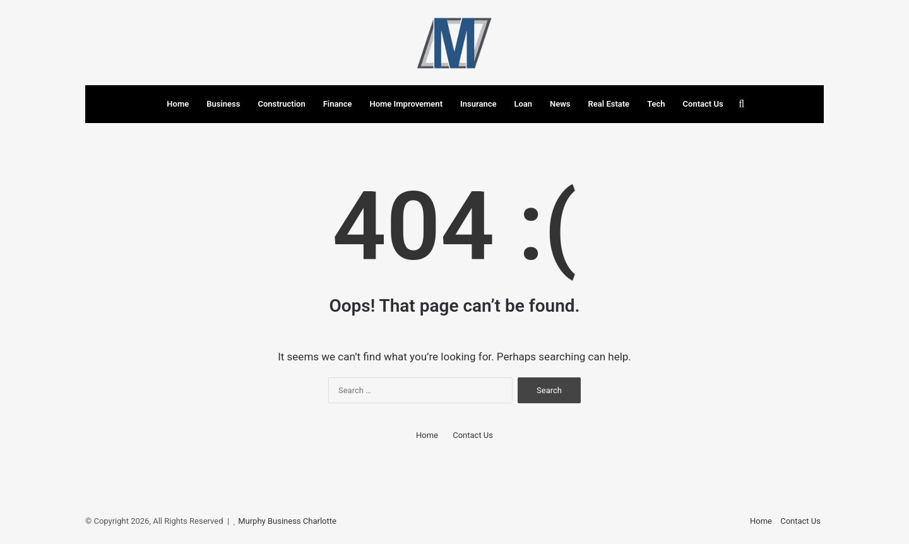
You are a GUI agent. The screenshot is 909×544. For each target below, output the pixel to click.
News (560, 104)
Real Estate (609, 104)
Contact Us (703, 104)
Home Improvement (406, 104)
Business (223, 104)
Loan (523, 104)
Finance (337, 104)
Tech (656, 104)
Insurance (478, 104)
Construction (281, 104)
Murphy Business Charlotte (287, 521)
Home (178, 104)
